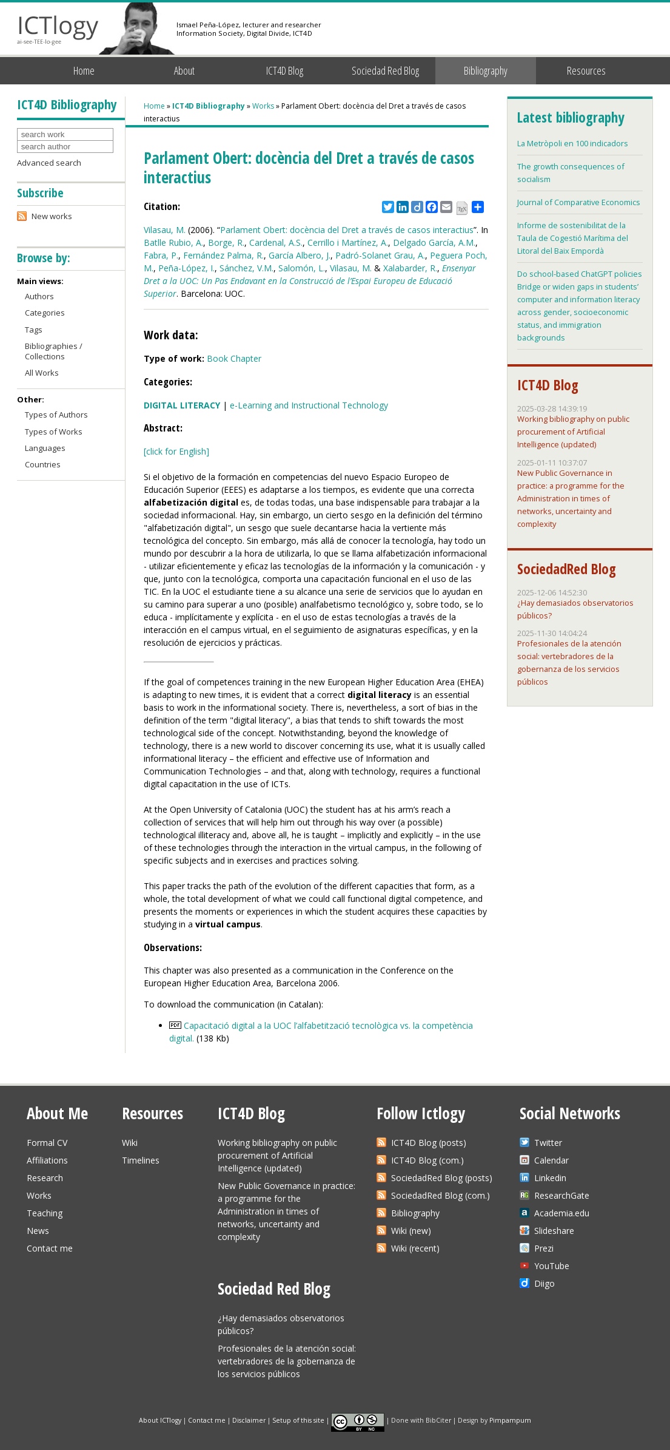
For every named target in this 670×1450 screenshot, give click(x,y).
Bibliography (486, 70)
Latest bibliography (570, 117)
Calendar (551, 1160)
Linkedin (550, 1178)
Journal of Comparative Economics (578, 202)
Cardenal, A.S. (276, 242)
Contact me (50, 1248)
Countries (43, 464)
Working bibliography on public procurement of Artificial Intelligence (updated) (573, 431)
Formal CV (47, 1142)
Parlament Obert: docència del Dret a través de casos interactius (347, 229)
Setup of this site (298, 1419)
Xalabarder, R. (410, 268)
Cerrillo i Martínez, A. (347, 242)
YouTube (551, 1266)
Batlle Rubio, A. (173, 242)
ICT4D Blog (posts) (428, 1142)
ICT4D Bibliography (208, 106)
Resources (586, 70)
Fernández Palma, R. (223, 255)
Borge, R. (226, 242)
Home (84, 70)
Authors (39, 296)
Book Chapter (234, 358)
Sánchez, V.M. (246, 268)
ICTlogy (58, 30)
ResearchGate (561, 1195)
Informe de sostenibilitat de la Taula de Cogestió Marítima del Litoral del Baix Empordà (572, 238)
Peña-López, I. (186, 268)
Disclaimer (249, 1419)
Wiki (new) (411, 1230)
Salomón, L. (301, 268)
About (184, 70)
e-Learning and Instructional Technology (309, 405)
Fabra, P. (161, 255)
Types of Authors (56, 414)
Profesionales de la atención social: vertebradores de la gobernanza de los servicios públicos (287, 1361)
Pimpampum (510, 1419)
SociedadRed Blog (566, 568)
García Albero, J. (299, 255)
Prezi (544, 1248)
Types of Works (53, 431)
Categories (45, 312)
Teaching (44, 1213)
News (38, 1230)
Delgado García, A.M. (434, 242)
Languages (45, 447)
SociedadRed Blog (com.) (440, 1195)
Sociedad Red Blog (385, 70)
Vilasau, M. (165, 229)
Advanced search (49, 162)
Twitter (548, 1142)
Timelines (140, 1160)
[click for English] (176, 451)
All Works (42, 372)
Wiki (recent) (415, 1248)
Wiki (130, 1142)
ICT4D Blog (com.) (427, 1160)
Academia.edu (561, 1213)
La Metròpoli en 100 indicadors (572, 143)
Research (45, 1178)
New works (52, 216)
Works (263, 106)
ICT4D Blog (284, 70)
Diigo (544, 1283)
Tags (33, 329)
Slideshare (554, 1230)
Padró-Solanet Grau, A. (380, 255)
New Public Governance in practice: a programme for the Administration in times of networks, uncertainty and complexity (571, 498)
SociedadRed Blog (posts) (441, 1178)
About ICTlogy (160, 1419)
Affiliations (47, 1160)
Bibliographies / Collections (53, 351)
